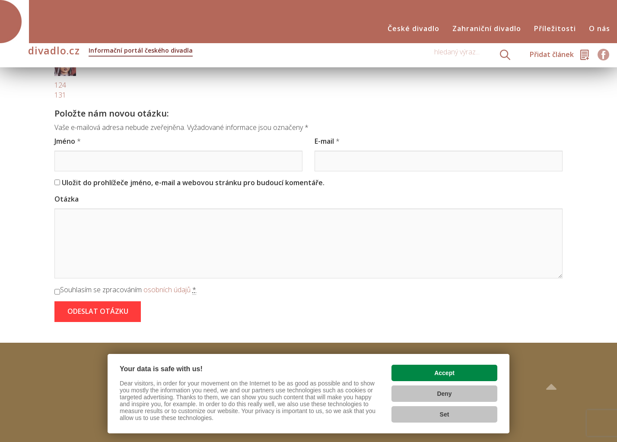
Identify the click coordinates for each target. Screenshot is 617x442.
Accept (444, 372)
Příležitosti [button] (555, 28)
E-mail (324, 141)
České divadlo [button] (413, 28)
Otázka (66, 199)
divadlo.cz (110, 51)
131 (60, 95)
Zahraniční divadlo (486, 28)
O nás (599, 28)
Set (444, 414)
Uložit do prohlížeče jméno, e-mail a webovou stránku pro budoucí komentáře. (193, 182)
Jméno (64, 141)
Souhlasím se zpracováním (128, 290)
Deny (444, 393)
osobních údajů (167, 289)
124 (60, 85)
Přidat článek (552, 54)
